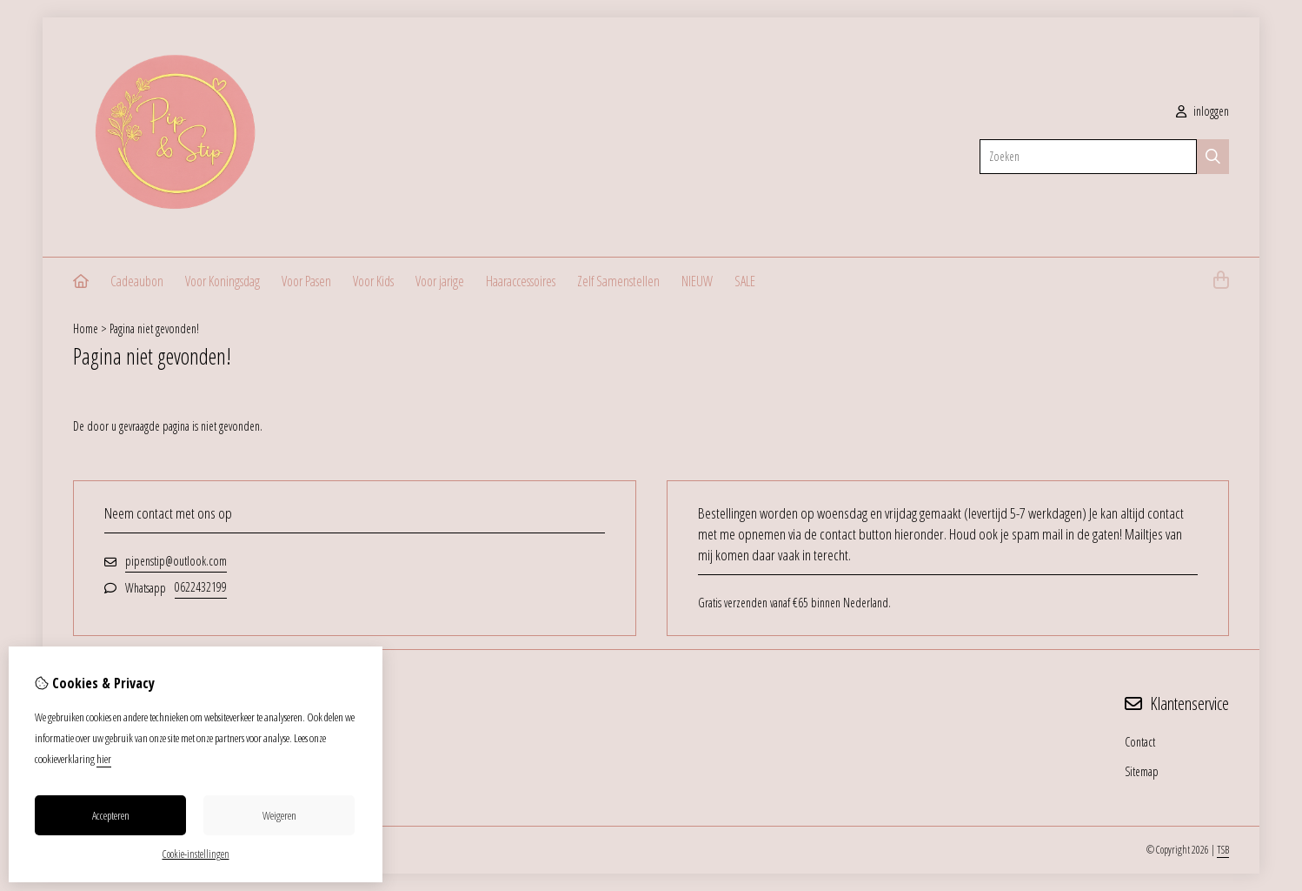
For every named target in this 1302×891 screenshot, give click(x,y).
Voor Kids (373, 281)
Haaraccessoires (520, 281)
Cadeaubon (136, 281)
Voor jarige (439, 281)
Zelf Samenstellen (618, 281)
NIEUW (697, 281)
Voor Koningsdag (222, 281)
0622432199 (201, 587)
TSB (1223, 849)
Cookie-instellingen (196, 854)
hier (103, 759)
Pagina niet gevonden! (154, 328)
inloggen (1202, 111)
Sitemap (1142, 771)
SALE (744, 281)
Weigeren (279, 815)
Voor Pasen (306, 281)
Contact (1140, 742)
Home (85, 328)
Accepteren (111, 815)
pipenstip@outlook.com (176, 561)
